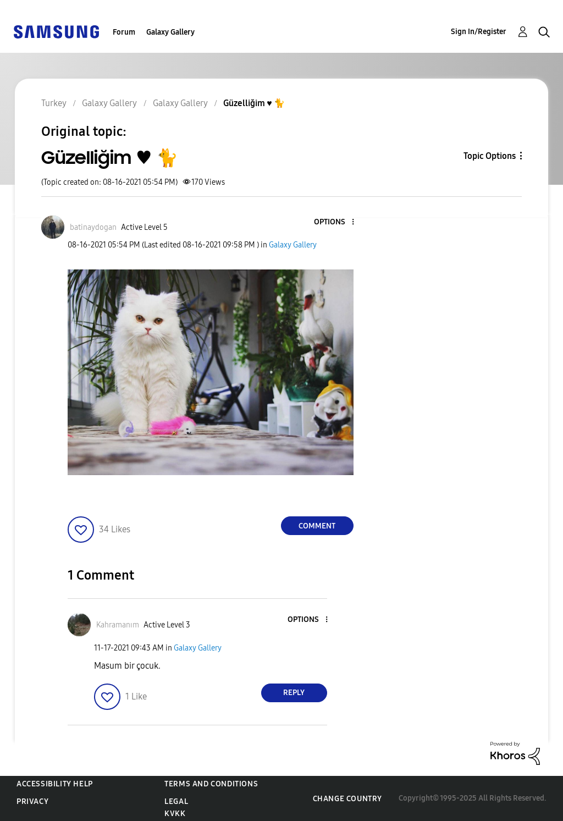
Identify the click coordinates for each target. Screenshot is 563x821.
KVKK (174, 813)
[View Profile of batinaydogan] (93, 227)
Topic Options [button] (489, 156)
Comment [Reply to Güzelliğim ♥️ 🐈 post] (317, 526)
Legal (176, 801)
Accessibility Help (54, 784)
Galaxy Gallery (170, 32)
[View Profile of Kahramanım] (117, 625)
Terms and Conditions (211, 784)
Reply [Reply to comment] (294, 692)
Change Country (347, 798)
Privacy (32, 801)
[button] (334, 222)
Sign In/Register (478, 31)
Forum (124, 32)
